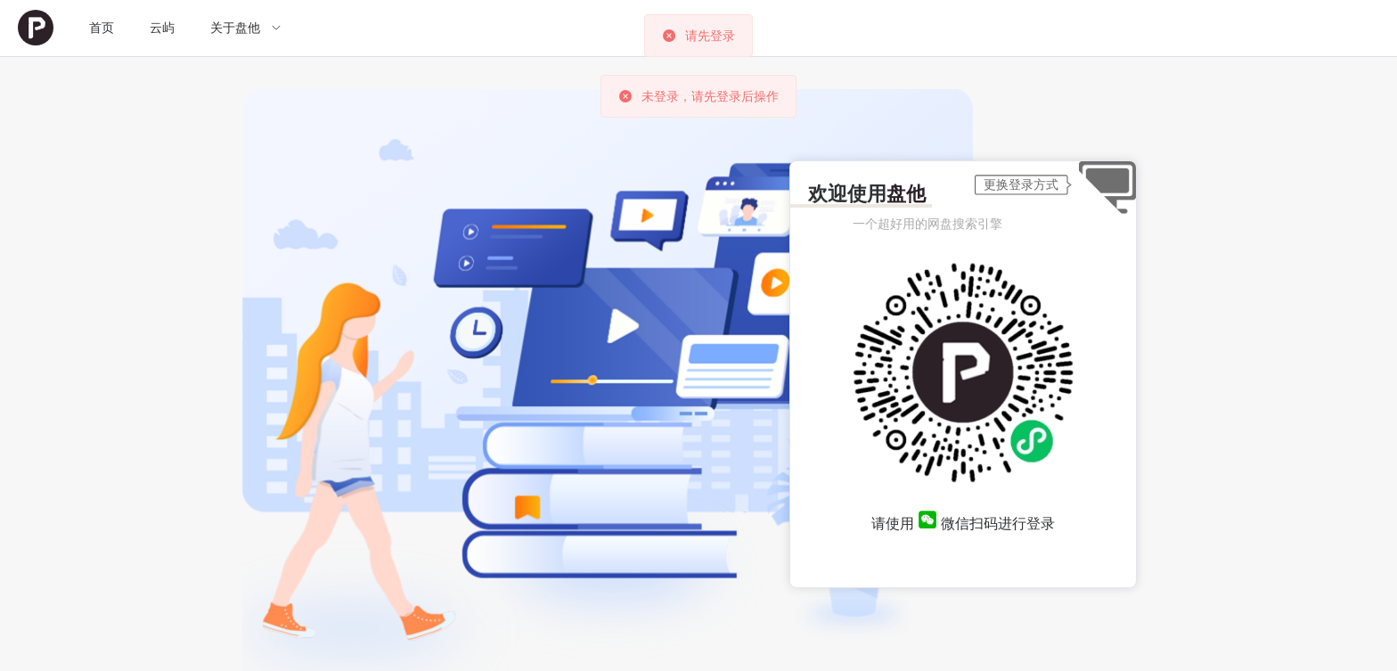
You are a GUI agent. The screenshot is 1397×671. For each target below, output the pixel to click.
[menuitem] (35, 28)
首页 (101, 27)
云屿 (162, 27)
